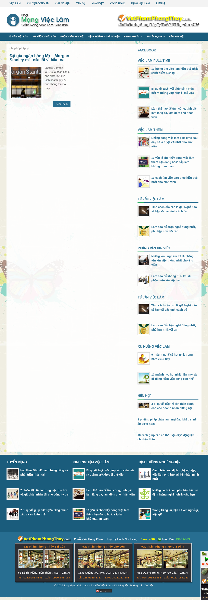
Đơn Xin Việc (176, 36)
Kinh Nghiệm (134, 35)
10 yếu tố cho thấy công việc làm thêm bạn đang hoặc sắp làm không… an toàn (172, 162)
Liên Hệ (160, 3)
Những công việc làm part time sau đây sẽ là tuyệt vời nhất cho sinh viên (174, 142)
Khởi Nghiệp (62, 3)
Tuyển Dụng (157, 35)
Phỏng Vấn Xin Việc (72, 36)
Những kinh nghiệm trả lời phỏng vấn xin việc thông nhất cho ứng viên (172, 260)
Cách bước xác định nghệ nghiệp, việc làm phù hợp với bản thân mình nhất (175, 474)
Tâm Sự (80, 3)
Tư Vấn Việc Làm (18, 36)
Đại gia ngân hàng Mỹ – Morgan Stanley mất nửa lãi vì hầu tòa (39, 57)
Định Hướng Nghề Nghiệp (104, 36)
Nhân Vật (98, 3)
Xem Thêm (62, 104)
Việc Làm (15, 3)
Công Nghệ (117, 3)
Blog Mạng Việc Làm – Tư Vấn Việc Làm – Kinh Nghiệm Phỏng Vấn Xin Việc (109, 585)
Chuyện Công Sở (37, 3)
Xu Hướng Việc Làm (44, 36)
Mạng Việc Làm (140, 3)
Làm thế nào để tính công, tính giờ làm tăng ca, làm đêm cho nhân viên (173, 113)
